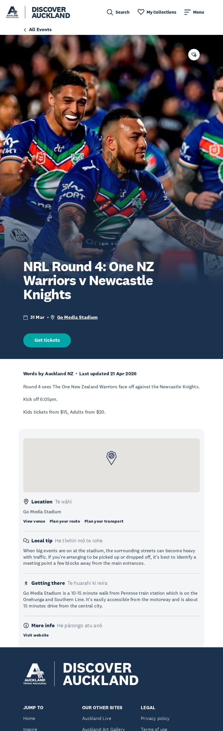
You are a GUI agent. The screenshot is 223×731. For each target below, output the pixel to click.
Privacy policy (155, 718)
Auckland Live (96, 718)
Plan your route (65, 521)
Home (29, 718)
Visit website (36, 635)
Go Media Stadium (77, 317)
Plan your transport (103, 521)
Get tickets (47, 340)
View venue (34, 521)
